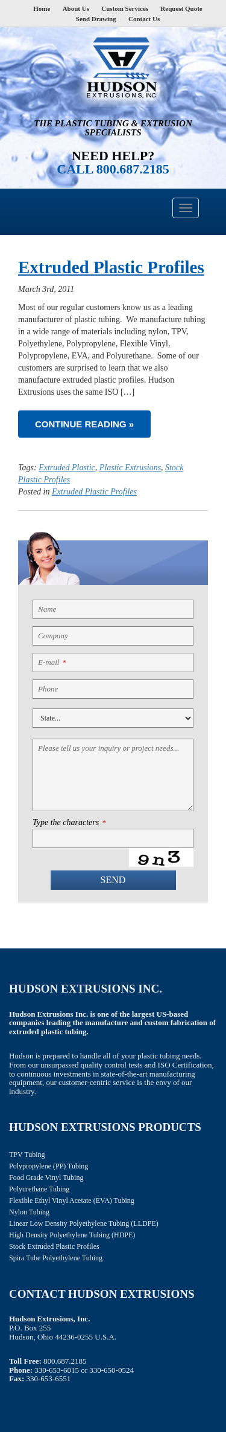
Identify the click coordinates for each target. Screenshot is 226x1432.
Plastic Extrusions (130, 467)
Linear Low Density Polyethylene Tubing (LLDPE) (84, 1223)
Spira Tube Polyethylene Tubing (55, 1258)
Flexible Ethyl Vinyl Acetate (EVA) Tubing (71, 1200)
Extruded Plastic (67, 467)
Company (53, 635)
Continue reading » (84, 424)
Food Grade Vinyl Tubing (46, 1177)
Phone (48, 688)
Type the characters (69, 822)
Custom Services (124, 8)
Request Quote (181, 8)
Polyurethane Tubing (39, 1189)
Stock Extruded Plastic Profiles (54, 1246)
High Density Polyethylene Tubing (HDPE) (72, 1235)
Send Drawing (96, 18)
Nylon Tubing (29, 1212)
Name (47, 609)
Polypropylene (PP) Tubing (48, 1166)
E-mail (52, 662)
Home (41, 8)
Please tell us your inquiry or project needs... (108, 748)
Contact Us (144, 18)
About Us (76, 8)
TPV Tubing (27, 1154)
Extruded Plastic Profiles (111, 267)
